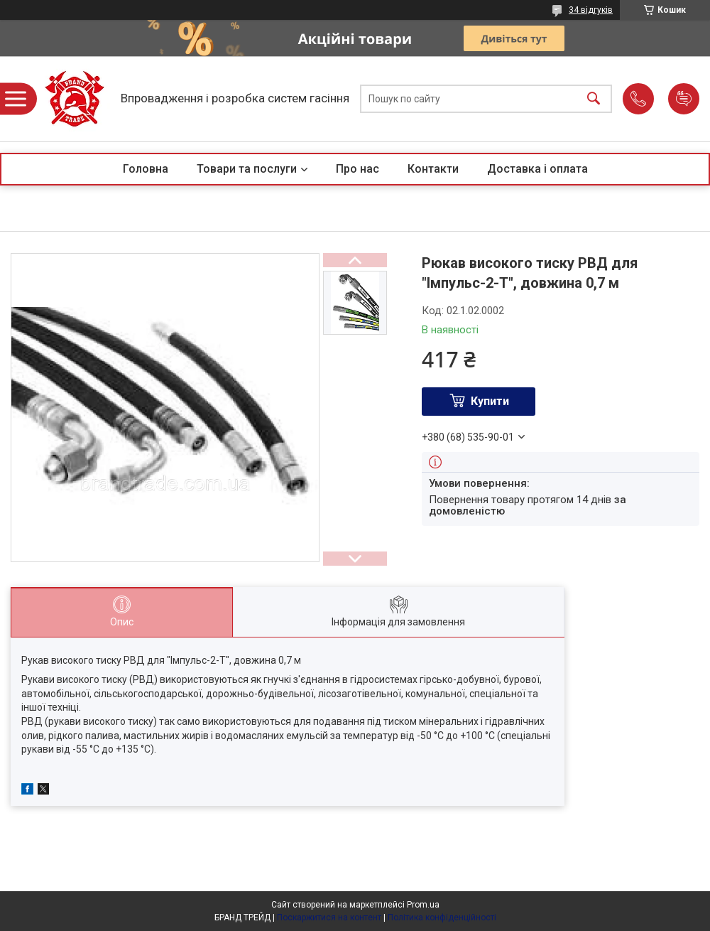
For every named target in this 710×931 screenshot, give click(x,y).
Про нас (357, 169)
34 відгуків (591, 10)
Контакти (433, 169)
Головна (145, 169)
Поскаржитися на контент (329, 917)
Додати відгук (683, 98)
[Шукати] (594, 99)
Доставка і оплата (537, 169)
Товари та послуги (247, 169)
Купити (490, 401)
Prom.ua (423, 905)
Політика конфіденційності (442, 917)
